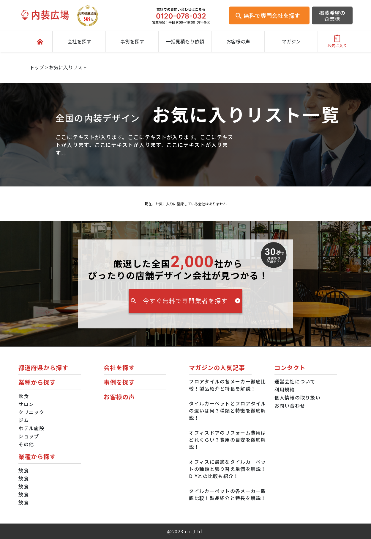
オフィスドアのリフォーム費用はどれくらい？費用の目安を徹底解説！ (227, 439)
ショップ (28, 436)
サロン (26, 404)
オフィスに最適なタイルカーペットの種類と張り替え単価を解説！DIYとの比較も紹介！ (227, 469)
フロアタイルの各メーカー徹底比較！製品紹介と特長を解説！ (227, 385)
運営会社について (294, 381)
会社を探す (79, 41)
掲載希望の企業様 (332, 16)
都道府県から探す (43, 367)
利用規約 (284, 389)
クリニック (31, 412)
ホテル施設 (31, 428)
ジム (23, 420)
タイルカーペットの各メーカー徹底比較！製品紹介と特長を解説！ (227, 494)
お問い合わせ (289, 405)
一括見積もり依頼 (185, 41)
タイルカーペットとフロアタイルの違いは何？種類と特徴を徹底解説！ (227, 410)
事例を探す (132, 41)
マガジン (291, 41)
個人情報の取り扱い (297, 397)
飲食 (23, 395)
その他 (26, 444)
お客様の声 (238, 41)
